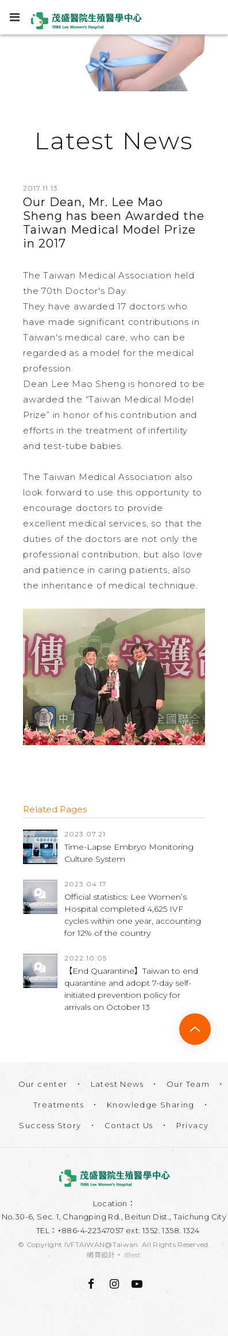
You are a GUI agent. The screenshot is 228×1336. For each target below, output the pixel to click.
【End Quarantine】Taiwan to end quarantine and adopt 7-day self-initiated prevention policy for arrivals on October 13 (131, 989)
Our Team (188, 1084)
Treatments (58, 1104)
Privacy (192, 1125)
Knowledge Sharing (151, 1104)
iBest (132, 1254)
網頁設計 (101, 1254)
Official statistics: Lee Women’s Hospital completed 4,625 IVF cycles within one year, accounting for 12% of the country (132, 915)
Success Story (50, 1125)
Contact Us (129, 1125)
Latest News (117, 1084)
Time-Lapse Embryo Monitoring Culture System (129, 853)
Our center (43, 1084)
